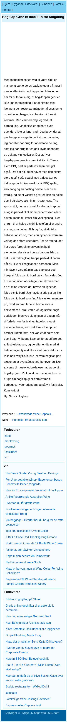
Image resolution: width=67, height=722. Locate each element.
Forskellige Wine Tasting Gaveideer (28, 699)
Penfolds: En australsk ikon (30, 419)
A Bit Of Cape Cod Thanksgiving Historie (31, 537)
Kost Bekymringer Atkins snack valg (28, 622)
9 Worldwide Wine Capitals (34, 414)
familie (59, 4)
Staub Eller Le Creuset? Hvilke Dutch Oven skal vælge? (33, 667)
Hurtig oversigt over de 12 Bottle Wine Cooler (34, 543)
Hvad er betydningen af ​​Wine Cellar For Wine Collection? (34, 571)
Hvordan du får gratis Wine (22, 503)
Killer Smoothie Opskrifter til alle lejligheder (33, 629)
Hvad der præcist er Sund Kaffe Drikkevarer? (34, 641)
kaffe (7, 435)
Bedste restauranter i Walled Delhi (27, 686)
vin (6, 457)
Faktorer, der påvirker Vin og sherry (28, 549)
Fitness (6, 9)
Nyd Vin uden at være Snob (23, 562)
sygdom (17, 4)
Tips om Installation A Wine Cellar (27, 530)
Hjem (6, 4)
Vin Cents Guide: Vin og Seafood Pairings (32, 473)
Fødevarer (31, 4)
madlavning (11, 441)
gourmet (9, 446)
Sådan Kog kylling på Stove (23, 599)
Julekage (11, 692)
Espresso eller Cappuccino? (23, 705)
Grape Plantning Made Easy (23, 635)
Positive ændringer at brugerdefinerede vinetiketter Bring (30, 511)
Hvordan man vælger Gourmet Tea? (28, 616)
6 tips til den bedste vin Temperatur (28, 556)
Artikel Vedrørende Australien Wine (28, 496)
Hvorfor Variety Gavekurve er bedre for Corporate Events (30, 650)
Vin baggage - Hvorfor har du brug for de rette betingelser (34, 522)
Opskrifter (10, 451)
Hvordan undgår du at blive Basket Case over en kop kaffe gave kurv (34, 678)
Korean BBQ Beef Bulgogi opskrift (27, 658)
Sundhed (46, 4)
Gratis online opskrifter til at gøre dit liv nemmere (30, 608)
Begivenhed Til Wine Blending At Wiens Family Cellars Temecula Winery (31, 581)
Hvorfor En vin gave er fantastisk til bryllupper (34, 490)
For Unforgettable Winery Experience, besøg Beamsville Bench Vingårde (34, 482)
